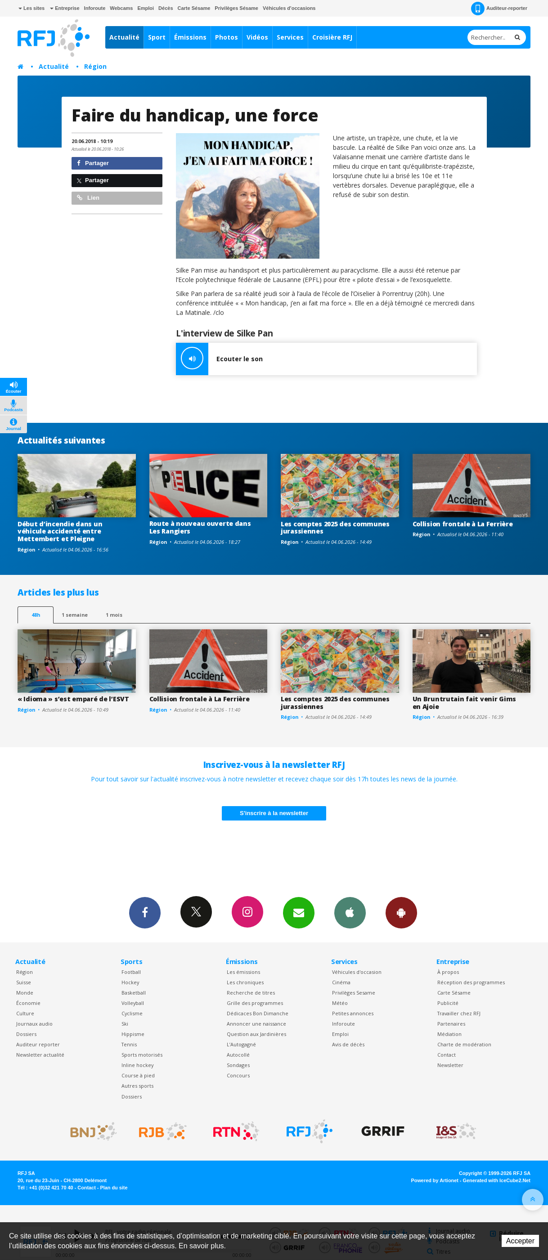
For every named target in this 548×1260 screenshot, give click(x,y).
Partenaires (451, 1024)
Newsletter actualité (40, 1055)
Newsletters (298, 912)
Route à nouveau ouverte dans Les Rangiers (200, 527)
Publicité (447, 1003)
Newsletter (450, 1065)
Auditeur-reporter (499, 8)
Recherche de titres (251, 992)
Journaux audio (34, 1024)
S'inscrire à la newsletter (274, 813)
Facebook (145, 912)
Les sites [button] (31, 8)
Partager (93, 163)
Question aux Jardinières (256, 1034)
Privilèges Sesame (353, 992)
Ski (124, 1024)
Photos (226, 37)
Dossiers (26, 1034)
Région (95, 66)
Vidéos (257, 37)
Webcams (121, 8)
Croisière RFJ (332, 37)
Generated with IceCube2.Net (496, 1180)
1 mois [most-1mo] (114, 614)
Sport (157, 37)
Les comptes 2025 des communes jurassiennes (335, 528)
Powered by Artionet (434, 1180)
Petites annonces (352, 1013)
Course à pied (138, 1075)
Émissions (190, 37)
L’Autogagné (241, 1044)
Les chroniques (245, 982)
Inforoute (95, 8)
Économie (28, 1003)
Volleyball (132, 1003)
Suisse (23, 982)
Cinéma (341, 982)
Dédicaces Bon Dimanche (257, 1013)
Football (131, 972)
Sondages (238, 1065)
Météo (340, 1003)
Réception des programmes (471, 982)
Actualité (124, 37)
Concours (238, 1075)
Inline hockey (137, 1065)
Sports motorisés (141, 1055)
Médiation (449, 1034)
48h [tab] (35, 614)
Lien (88, 197)
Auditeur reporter (38, 1044)
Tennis (129, 1044)
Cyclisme (132, 1013)
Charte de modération (464, 1044)
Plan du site (113, 1187)
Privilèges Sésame (236, 8)
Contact (446, 1055)
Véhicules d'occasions (289, 8)
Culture (25, 1013)
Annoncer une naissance (256, 1024)
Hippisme (132, 1034)
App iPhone (350, 912)
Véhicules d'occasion (357, 972)
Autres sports (137, 1086)
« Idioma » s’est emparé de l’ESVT (73, 699)
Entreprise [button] (64, 8)
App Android (401, 912)
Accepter (520, 1241)
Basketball (133, 992)
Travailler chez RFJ (459, 1013)
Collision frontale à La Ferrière (463, 524)
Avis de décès (348, 1044)
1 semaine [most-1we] (75, 614)
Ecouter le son (219, 359)
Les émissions (243, 972)
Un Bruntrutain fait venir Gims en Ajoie (465, 703)
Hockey (130, 982)
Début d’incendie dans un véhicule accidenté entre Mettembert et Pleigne (60, 531)
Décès (165, 8)
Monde (24, 992)
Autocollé (238, 1055)
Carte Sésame (194, 8)
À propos (448, 972)
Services (290, 37)
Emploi (145, 8)
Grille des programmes (255, 1003)
